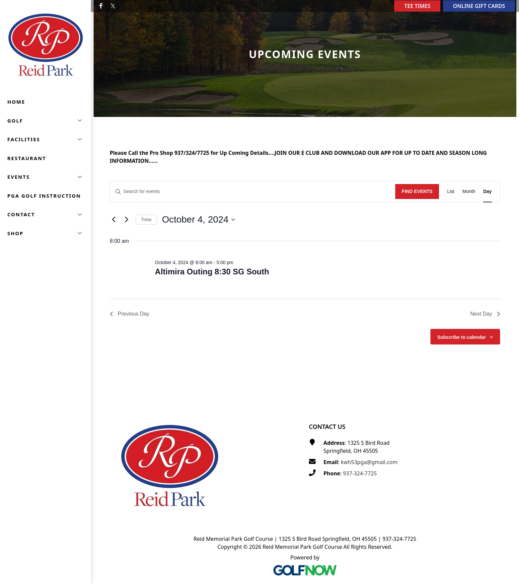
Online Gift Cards (479, 6)
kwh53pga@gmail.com (369, 462)
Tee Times (417, 6)
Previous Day (129, 314)
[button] (45, 120)
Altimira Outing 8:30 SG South (212, 271)
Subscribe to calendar (461, 337)
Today (146, 219)
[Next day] (127, 220)
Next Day (485, 314)
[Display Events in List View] (450, 191)
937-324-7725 (360, 473)
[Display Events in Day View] (487, 191)
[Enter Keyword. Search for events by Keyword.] (252, 191)
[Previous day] (114, 220)
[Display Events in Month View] (468, 191)
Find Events (417, 191)
